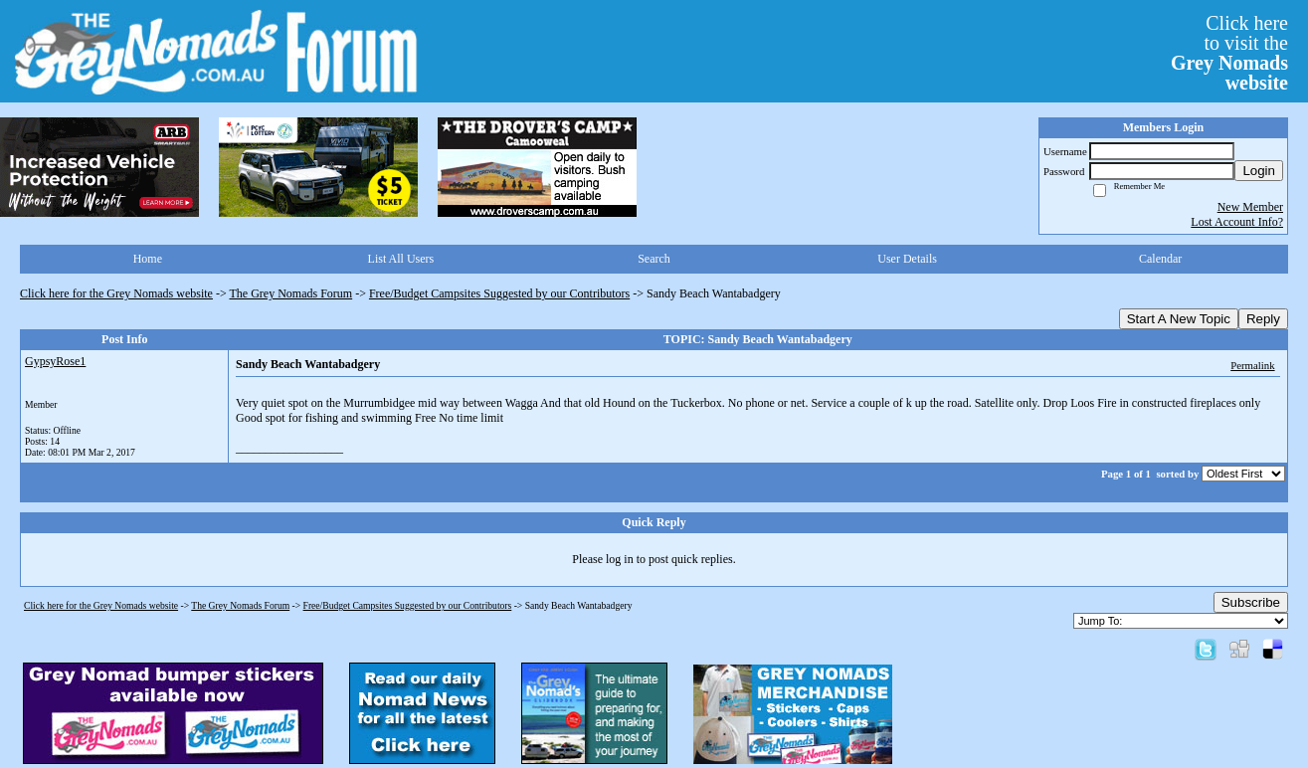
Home (147, 259)
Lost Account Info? (1237, 222)
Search (654, 259)
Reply (1263, 318)
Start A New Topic (1178, 318)
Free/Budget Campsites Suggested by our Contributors (499, 293)
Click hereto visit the (1229, 53)
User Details (907, 259)
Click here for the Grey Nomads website (116, 293)
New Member (1250, 207)
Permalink (1252, 365)
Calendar (1160, 259)
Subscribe (1250, 602)
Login (1258, 170)
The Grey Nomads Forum (291, 293)
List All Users (401, 259)
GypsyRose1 (55, 361)
